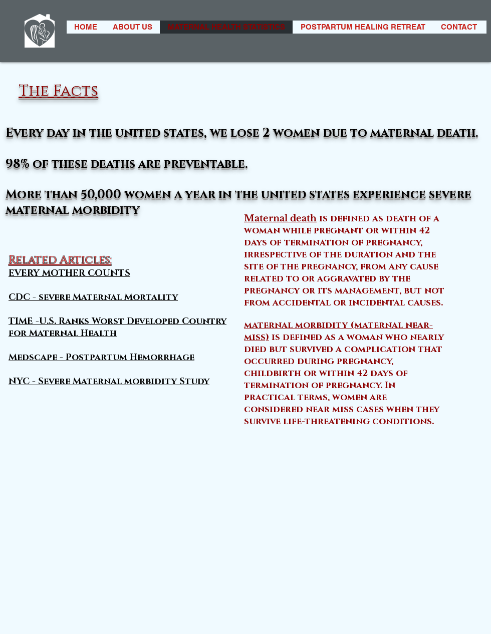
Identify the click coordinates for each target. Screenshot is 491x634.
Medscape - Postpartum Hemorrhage (101, 358)
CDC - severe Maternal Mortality (93, 297)
